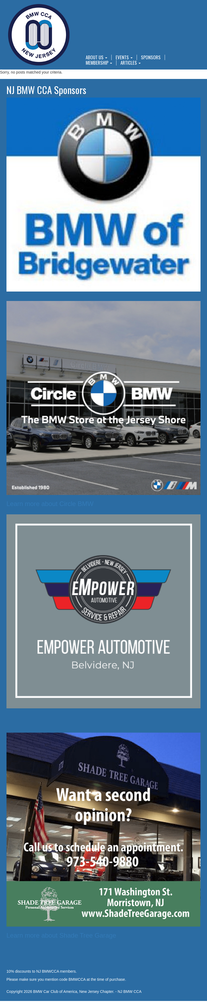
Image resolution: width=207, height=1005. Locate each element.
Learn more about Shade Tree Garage (61, 935)
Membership (99, 62)
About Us (96, 57)
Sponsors (151, 57)
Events (124, 57)
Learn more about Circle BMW (50, 503)
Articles (130, 62)
